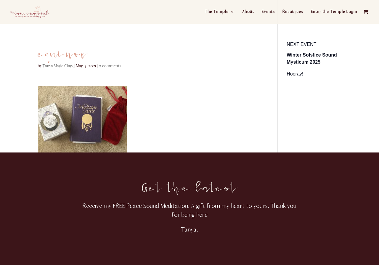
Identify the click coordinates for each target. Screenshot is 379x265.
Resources (292, 12)
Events (268, 12)
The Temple (217, 12)
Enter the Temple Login (334, 12)
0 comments (110, 65)
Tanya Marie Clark (58, 65)
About (248, 12)
